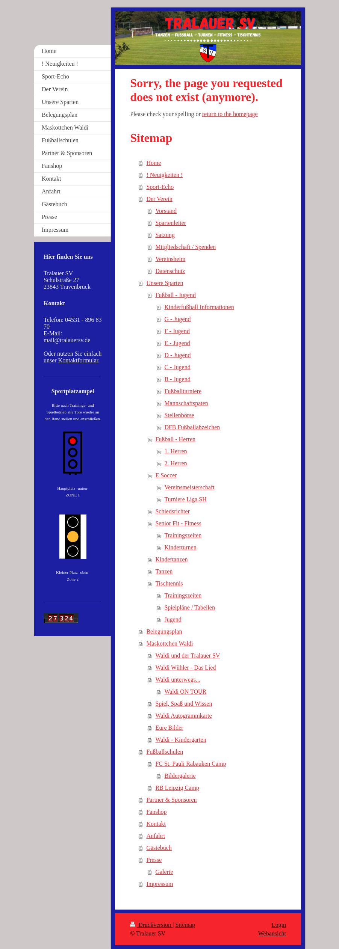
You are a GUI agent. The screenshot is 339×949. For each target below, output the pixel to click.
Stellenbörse (179, 415)
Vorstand (166, 211)
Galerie (164, 872)
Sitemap (185, 925)
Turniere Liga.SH (185, 499)
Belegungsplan (164, 631)
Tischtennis (169, 583)
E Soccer (166, 475)
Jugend (172, 619)
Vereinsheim (170, 259)
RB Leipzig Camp (177, 788)
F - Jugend (177, 331)
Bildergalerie (179, 775)
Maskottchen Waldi (169, 643)
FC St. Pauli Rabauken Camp (190, 763)
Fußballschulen (164, 751)
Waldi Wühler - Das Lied (185, 667)
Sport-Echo (160, 187)
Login (279, 925)
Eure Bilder (169, 727)
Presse (154, 860)
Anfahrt (155, 836)
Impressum (159, 884)
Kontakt (156, 824)
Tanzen (164, 571)
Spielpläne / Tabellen (189, 607)
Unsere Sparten (164, 283)
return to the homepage (230, 114)
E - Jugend (177, 343)
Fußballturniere (182, 391)
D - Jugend (177, 355)
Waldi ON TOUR (185, 691)
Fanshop (156, 812)
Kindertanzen (171, 559)
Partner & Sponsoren (171, 800)
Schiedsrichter (172, 511)
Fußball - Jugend (175, 295)
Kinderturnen (180, 547)
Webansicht (272, 933)
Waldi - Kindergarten (180, 739)
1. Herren (175, 451)
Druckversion (151, 925)
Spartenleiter (170, 223)
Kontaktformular (78, 360)
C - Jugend (177, 367)
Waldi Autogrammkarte (183, 715)
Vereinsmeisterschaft (189, 487)
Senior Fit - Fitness (178, 523)
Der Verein (159, 199)
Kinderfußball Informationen (199, 307)
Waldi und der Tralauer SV (187, 655)
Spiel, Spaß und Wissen (183, 703)
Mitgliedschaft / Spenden (185, 247)
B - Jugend (177, 379)
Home (153, 163)
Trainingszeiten (182, 535)
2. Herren (175, 463)
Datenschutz (170, 271)
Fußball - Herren (175, 439)
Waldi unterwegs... (177, 679)
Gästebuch (159, 848)
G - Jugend (177, 319)
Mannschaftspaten (186, 403)
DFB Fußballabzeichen (192, 427)
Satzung (165, 235)
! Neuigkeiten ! (164, 175)
